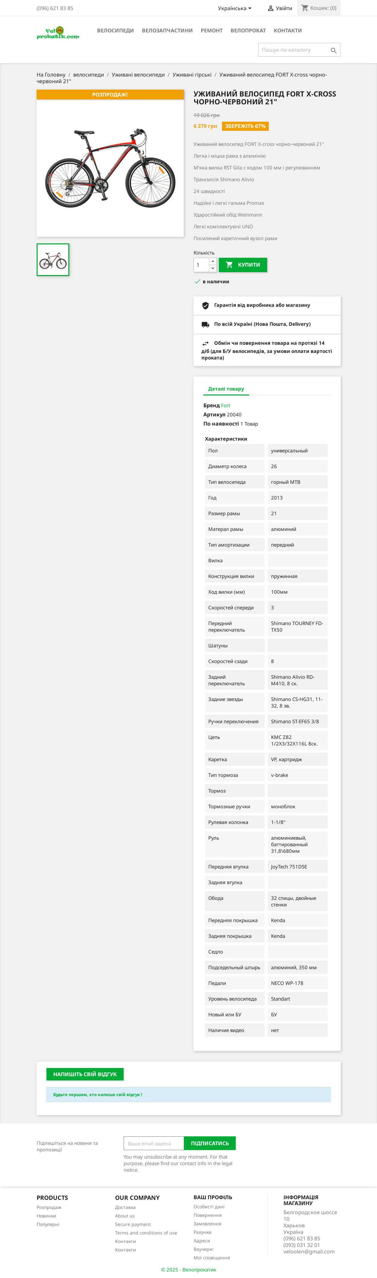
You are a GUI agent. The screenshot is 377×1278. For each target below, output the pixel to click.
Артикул (214, 414)
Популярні (48, 1224)
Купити (243, 265)
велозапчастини (167, 30)
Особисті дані (209, 1206)
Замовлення (207, 1223)
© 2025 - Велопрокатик (188, 1269)
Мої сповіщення (212, 1257)
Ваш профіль (213, 1197)
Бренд (211, 405)
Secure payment (133, 1224)
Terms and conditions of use (146, 1233)
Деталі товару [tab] (226, 388)
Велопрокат (248, 30)
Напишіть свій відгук (85, 1074)
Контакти (288, 30)
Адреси (202, 1240)
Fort (225, 405)
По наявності (221, 423)
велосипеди (115, 30)
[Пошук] (299, 50)
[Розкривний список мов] (236, 9)
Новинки (46, 1216)
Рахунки (203, 1232)
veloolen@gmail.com (309, 1251)
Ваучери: (204, 1249)
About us (125, 1216)
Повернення (208, 1215)
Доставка (125, 1207)
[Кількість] (201, 265)
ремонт (212, 30)
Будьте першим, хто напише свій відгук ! (97, 1094)
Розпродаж (49, 1207)
